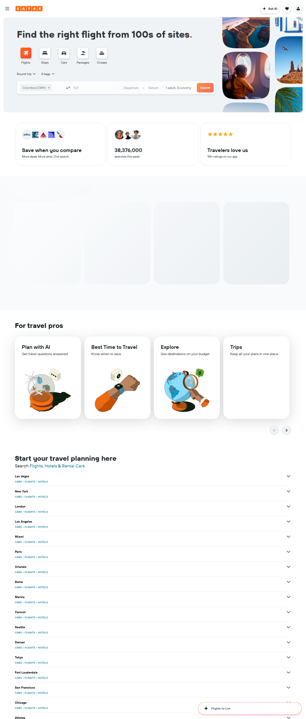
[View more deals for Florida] (288, 597)
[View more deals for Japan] (98, 597)
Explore (170, 347)
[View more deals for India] (98, 581)
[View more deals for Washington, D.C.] (288, 612)
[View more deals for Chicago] (98, 551)
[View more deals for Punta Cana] (288, 566)
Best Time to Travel (114, 347)
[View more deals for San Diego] (288, 551)
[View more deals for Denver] (288, 521)
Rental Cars (73, 465)
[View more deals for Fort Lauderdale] (193, 536)
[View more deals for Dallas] (193, 612)
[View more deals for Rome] (193, 506)
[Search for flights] (26, 53)
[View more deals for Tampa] (98, 612)
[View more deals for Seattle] (193, 521)
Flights (36, 465)
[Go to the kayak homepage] (29, 8)
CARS (18, 481)
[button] (7, 8)
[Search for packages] (82, 53)
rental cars (51, 706)
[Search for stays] (44, 53)
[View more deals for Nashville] (98, 627)
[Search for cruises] (101, 53)
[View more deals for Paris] (288, 491)
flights (29, 706)
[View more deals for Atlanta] (193, 551)
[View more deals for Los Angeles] (98, 491)
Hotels (51, 465)
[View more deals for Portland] (288, 627)
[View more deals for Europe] (288, 581)
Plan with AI (36, 347)
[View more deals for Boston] (193, 566)
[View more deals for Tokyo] (98, 536)
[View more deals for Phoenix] (98, 566)
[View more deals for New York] (193, 476)
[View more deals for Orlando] (98, 506)
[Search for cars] (63, 53)
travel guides (67, 706)
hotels (38, 706)
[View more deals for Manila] (288, 506)
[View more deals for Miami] (193, 491)
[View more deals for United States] (193, 581)
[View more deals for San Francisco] (288, 536)
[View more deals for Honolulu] (193, 627)
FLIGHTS (30, 481)
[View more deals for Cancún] (98, 521)
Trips (236, 347)
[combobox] (26, 74)
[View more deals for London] (288, 476)
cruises (82, 706)
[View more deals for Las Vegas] (98, 476)
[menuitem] (26, 56)
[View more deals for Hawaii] (193, 597)
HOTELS (43, 481)
